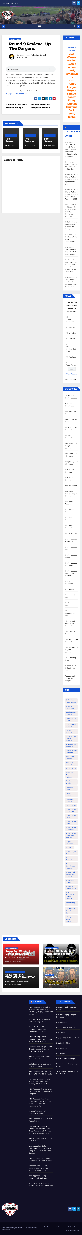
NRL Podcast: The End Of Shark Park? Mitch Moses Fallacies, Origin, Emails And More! (71, 149)
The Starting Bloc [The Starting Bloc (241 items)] (70, 904)
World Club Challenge (65, 1059)
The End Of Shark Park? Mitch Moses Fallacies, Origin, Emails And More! (60, 954)
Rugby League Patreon (72, 1230)
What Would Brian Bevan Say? (70, 668)
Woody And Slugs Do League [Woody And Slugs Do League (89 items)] (70, 919)
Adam (71, 67)
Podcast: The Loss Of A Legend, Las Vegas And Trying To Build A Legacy (39, 1168)
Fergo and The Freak (51, 948)
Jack (72, 110)
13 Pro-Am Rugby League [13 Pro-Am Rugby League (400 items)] (71, 701)
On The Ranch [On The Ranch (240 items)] (71, 769)
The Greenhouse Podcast (70, 613)
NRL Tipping (61, 1033)
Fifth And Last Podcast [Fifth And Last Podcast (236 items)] (71, 725)
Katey (71, 100)
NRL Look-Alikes (63, 1043)
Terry (71, 113)
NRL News (37, 1002)
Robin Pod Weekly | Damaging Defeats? (18, 952)
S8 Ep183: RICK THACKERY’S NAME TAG (20, 976)
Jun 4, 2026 (51, 957)
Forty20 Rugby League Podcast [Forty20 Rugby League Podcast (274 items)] (71, 738)
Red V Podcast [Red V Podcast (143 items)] (71, 805)
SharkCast (69, 589)
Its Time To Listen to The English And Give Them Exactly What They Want (39, 1081)
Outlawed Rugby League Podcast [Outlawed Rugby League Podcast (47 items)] (71, 775)
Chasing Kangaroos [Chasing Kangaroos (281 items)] (70, 707)
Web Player (71, 365)
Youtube (72, 357)
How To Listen (48, 1227)
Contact (77, 1227)
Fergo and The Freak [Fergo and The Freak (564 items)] (71, 719)
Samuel (72, 93)
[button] (74, 26)
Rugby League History (65, 1027)
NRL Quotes (61, 1053)
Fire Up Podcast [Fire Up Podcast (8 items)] (69, 731)
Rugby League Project (72, 87)
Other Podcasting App (71, 349)
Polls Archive (70, 379)
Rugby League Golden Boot (67, 1038)
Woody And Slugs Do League (70, 678)
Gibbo (71, 117)
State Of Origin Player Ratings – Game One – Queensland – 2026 (71, 179)
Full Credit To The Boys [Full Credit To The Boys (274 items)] (71, 745)
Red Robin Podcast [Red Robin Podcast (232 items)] (69, 800)
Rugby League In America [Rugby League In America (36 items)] (71, 828)
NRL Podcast (61, 1022)
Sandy (72, 97)
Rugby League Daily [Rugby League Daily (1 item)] (71, 816)
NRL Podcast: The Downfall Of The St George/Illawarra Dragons (71, 282)
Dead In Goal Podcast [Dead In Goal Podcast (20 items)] (70, 713)
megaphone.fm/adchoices (16, 94)
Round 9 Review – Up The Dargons (30, 46)
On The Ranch (71, 486)
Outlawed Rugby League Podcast (71, 493)
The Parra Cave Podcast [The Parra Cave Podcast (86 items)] (71, 887)
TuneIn (72, 339)
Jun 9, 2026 (11, 957)
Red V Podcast (71, 533)
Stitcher (72, 333)
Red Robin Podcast (11, 948)
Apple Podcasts (70, 320)
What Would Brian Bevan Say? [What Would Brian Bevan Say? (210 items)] (70, 911)
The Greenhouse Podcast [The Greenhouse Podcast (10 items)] (70, 866)
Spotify (72, 327)
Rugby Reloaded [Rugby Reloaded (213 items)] (69, 843)
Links (70, 1227)
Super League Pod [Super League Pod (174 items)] (71, 853)
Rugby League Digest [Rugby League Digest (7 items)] (71, 822)
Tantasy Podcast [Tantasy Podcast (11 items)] (69, 859)
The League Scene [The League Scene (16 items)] (70, 881)
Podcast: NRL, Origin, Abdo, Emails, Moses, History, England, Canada (40, 1049)
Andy (71, 70)
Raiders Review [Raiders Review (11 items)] (69, 794)
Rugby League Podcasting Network (33, 55)
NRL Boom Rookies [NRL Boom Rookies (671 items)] (70, 758)
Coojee (71, 63)
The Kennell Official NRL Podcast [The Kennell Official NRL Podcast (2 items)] (70, 874)
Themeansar (6, 1229)
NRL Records (61, 1048)
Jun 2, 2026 (51, 981)
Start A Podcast (61, 1227)
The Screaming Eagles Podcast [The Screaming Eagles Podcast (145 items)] (70, 895)
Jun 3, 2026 (11, 981)
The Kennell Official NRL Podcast (70, 623)
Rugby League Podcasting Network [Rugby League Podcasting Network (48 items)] (71, 836)
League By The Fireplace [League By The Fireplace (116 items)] (71, 751)
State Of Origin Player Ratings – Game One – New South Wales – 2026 (71, 194)
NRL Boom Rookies (15, 39)
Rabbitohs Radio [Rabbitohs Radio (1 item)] (69, 788)
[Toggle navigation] (39, 26)
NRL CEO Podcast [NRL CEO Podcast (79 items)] (69, 764)
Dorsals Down (53, 977)
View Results (71, 374)
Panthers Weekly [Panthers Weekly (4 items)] (69, 782)
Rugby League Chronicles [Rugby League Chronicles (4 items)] (71, 810)
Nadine (71, 60)
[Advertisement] (14, 1010)
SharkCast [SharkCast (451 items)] (70, 848)
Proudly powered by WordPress (12, 1228)
